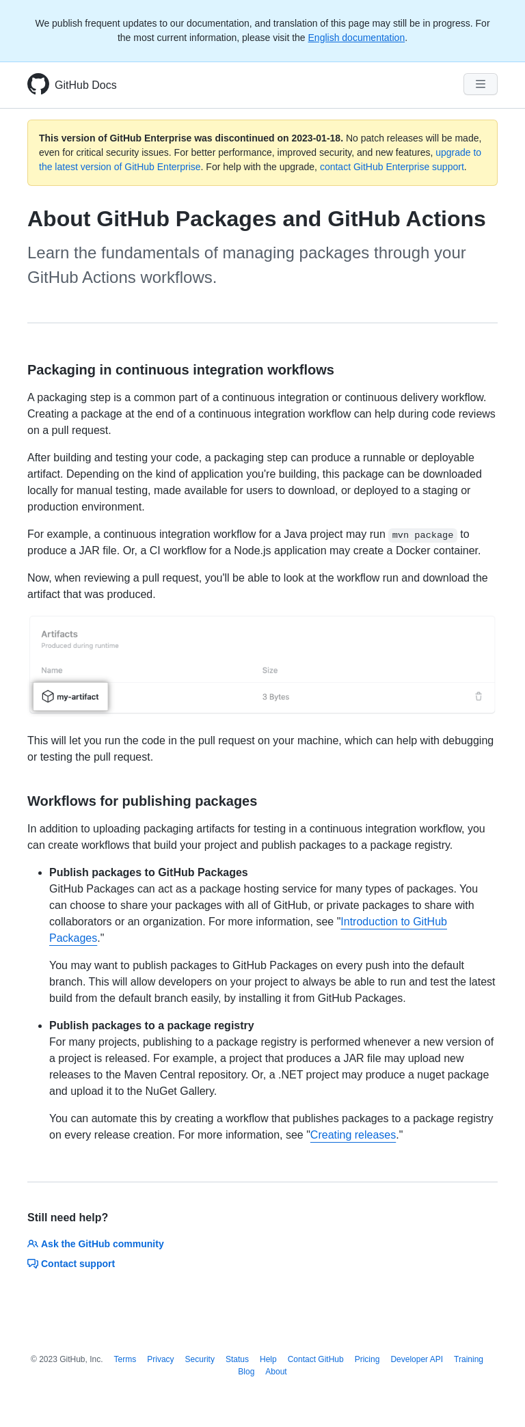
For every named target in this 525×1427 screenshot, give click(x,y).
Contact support (71, 1263)
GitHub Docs (86, 85)
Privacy (160, 1359)
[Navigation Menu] (480, 84)
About (275, 1371)
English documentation (356, 37)
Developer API (416, 1359)
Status (237, 1359)
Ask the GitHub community (95, 1243)
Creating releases (353, 1135)
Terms (125, 1359)
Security (200, 1359)
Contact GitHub (316, 1359)
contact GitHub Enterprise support (392, 166)
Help (268, 1359)
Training (468, 1359)
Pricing (367, 1359)
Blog (246, 1371)
